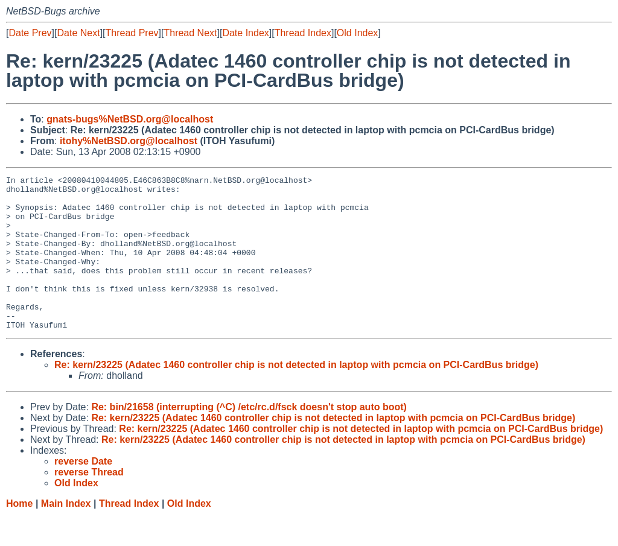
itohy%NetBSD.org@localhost (128, 141)
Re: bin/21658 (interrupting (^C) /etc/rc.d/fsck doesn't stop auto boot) (249, 438)
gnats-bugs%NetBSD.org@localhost (129, 119)
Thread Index (303, 33)
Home (19, 534)
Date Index (245, 33)
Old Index (357, 33)
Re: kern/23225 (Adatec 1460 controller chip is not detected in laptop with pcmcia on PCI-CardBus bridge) (296, 395)
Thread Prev (132, 33)
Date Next (78, 33)
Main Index (66, 534)
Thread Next (190, 33)
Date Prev (29, 33)
